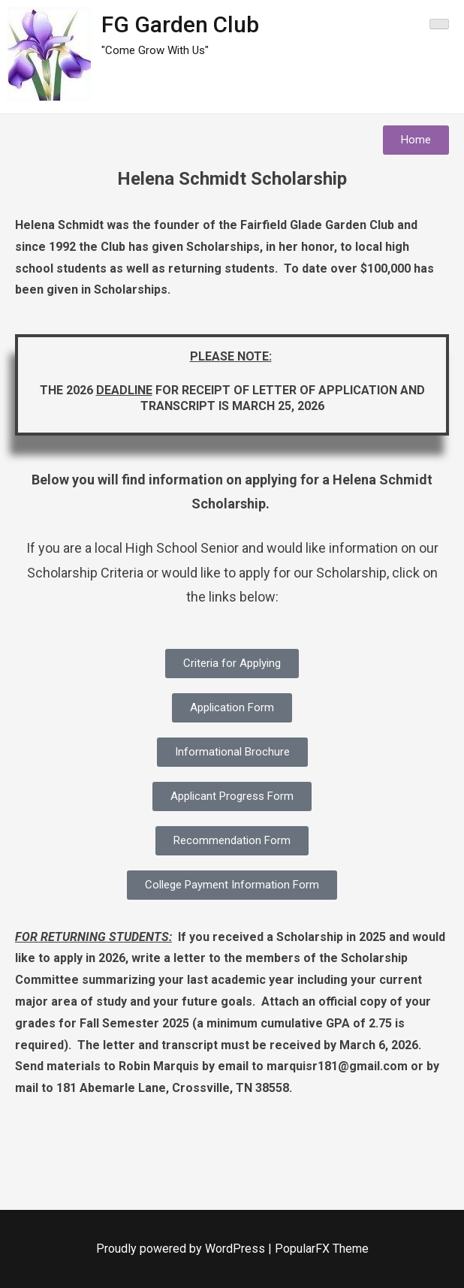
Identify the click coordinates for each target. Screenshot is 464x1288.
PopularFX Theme (322, 1248)
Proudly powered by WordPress (182, 1248)
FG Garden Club (180, 24)
